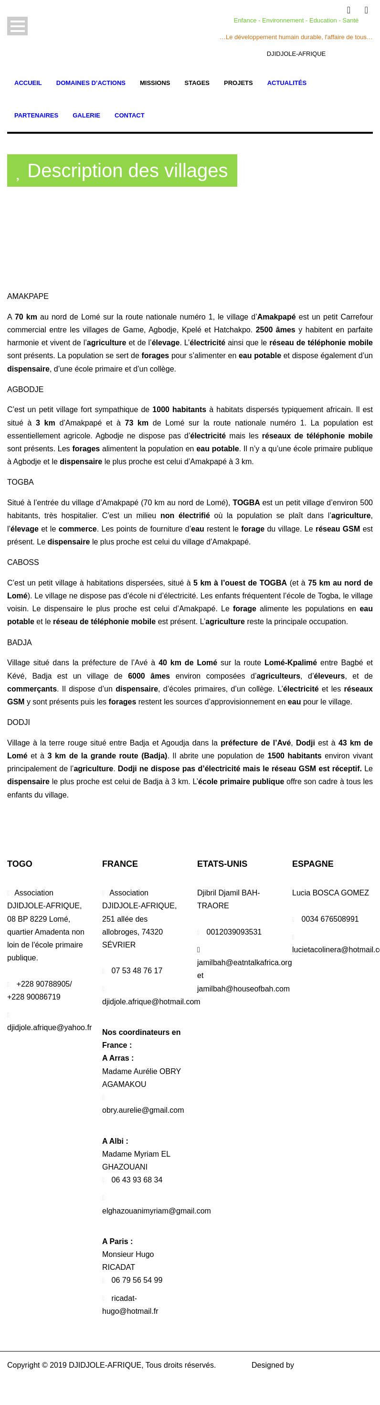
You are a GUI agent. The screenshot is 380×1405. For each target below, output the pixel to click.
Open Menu (17, 26)
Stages (197, 82)
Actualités (286, 82)
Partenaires (36, 115)
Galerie (86, 115)
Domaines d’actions (91, 82)
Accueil (28, 82)
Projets (238, 82)
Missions (155, 82)
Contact (130, 115)
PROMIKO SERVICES (334, 1365)
